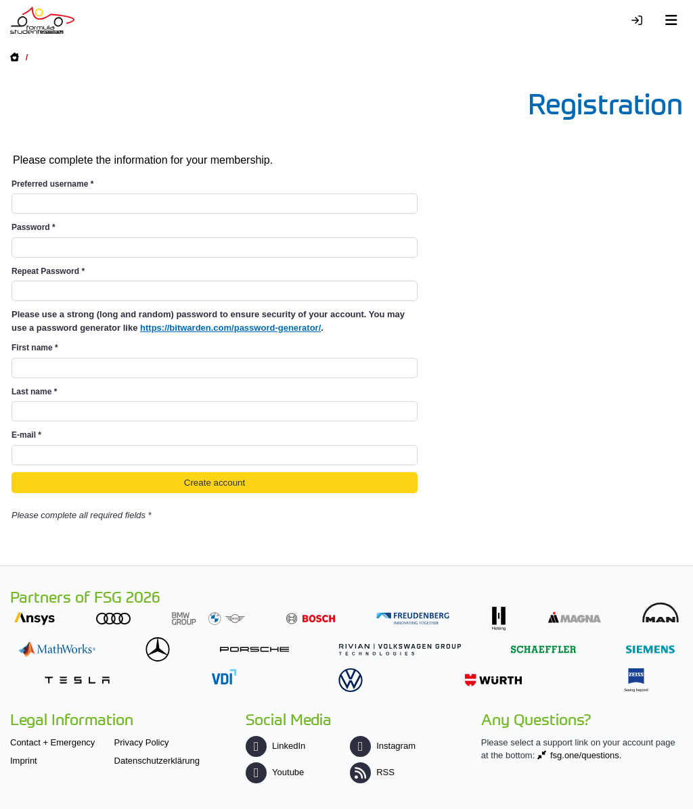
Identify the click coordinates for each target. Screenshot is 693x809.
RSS (372, 772)
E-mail (26, 435)
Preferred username (52, 184)
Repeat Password (48, 271)
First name (35, 347)
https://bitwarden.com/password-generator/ (230, 328)
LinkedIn (275, 746)
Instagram (383, 746)
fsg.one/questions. (586, 755)
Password (33, 227)
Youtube (275, 772)
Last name (34, 391)
